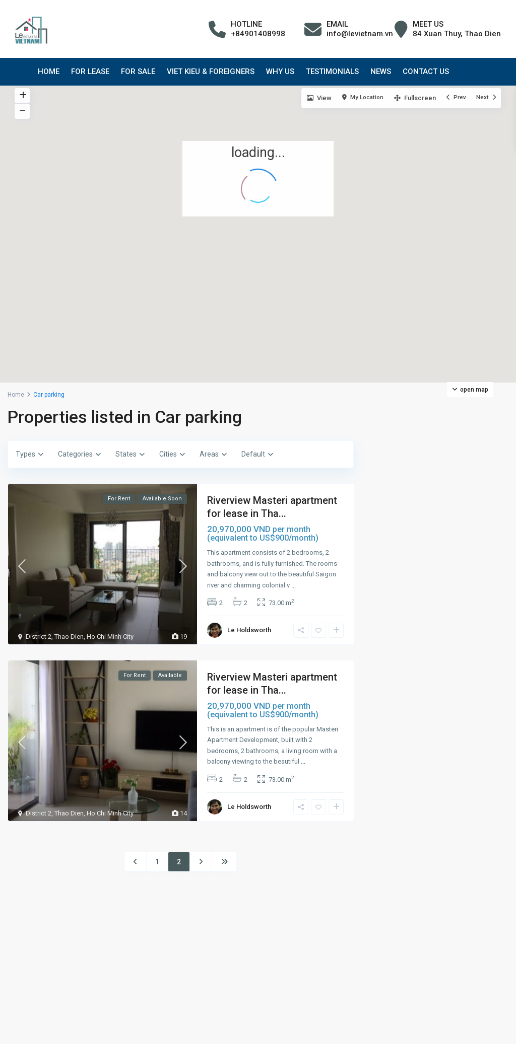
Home (16, 394)
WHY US (280, 71)
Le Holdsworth (249, 630)
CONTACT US (426, 71)
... (293, 585)
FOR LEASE (90, 71)
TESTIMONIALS (332, 71)
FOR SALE (138, 71)
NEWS (380, 71)
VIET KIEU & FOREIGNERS (210, 71)
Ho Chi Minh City (110, 636)
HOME (48, 71)
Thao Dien (69, 636)
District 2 (38, 636)
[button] (417, 206)
